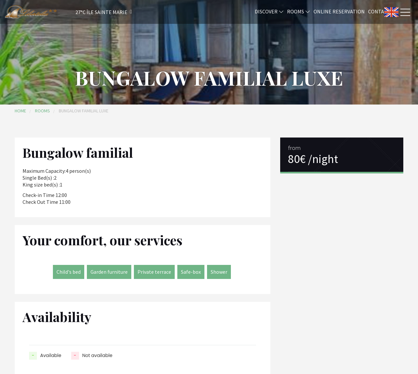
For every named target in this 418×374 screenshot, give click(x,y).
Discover (269, 11)
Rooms (298, 11)
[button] (95, 12)
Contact (379, 11)
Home (20, 111)
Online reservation (339, 11)
